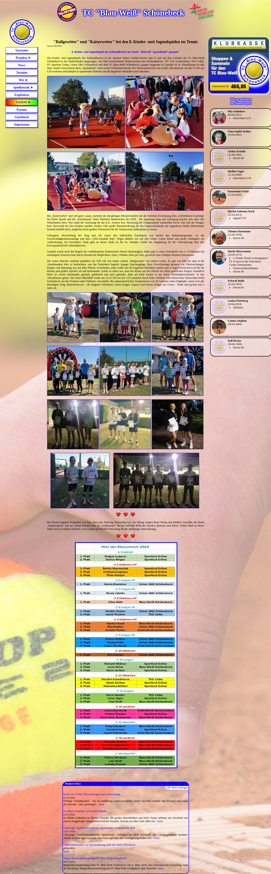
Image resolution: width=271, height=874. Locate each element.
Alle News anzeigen (177, 787)
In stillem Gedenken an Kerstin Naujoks (85, 811)
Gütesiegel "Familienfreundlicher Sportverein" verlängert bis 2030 (99, 828)
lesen (101, 804)
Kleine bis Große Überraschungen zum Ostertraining (92, 794)
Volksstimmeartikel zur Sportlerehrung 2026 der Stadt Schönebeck (99, 844)
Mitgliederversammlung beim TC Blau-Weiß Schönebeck (95, 858)
